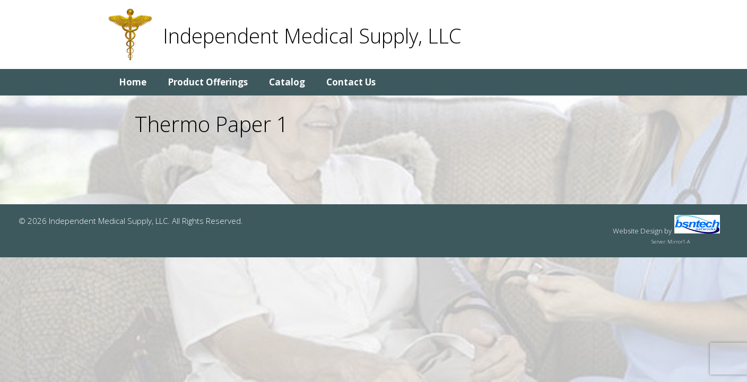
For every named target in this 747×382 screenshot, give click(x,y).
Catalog (287, 82)
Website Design (638, 231)
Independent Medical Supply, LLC (312, 35)
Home (132, 82)
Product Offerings (208, 82)
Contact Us (351, 82)
